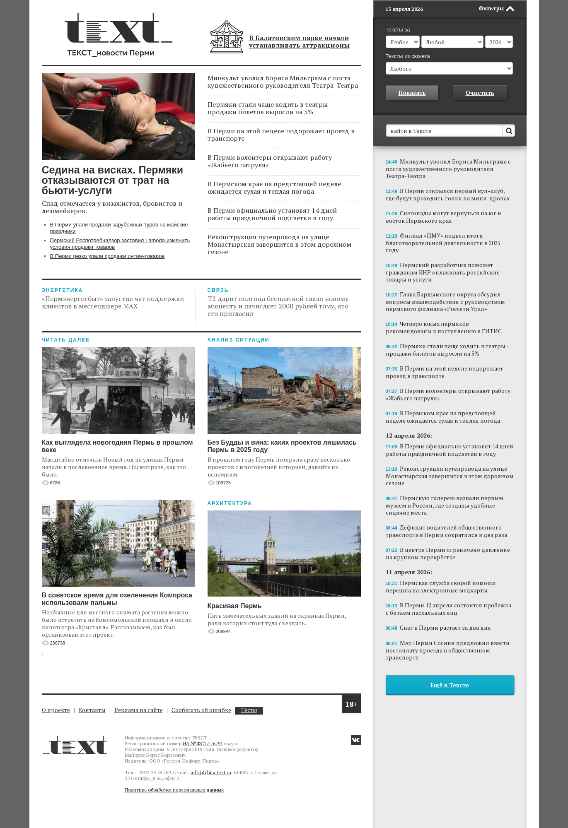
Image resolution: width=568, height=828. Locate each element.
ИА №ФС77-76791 (203, 743)
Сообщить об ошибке (201, 710)
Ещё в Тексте (449, 685)
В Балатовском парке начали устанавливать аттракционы (299, 41)
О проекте (56, 710)
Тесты (249, 710)
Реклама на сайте (138, 710)
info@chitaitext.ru (211, 772)
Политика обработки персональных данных (174, 790)
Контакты (92, 710)
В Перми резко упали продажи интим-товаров (107, 256)
